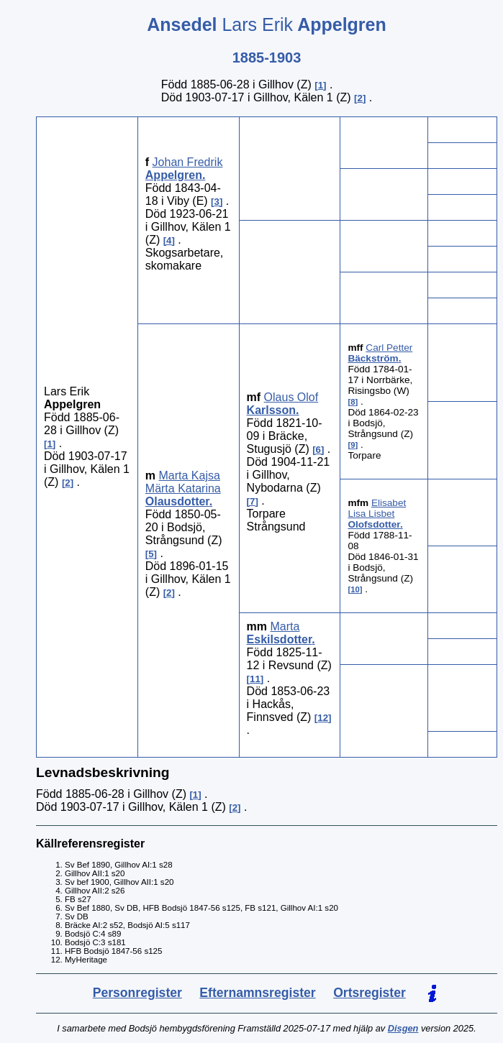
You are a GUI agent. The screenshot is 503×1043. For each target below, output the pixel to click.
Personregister (137, 992)
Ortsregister (369, 992)
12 (322, 717)
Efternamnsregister (257, 992)
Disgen (403, 1028)
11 (255, 679)
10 (355, 589)
